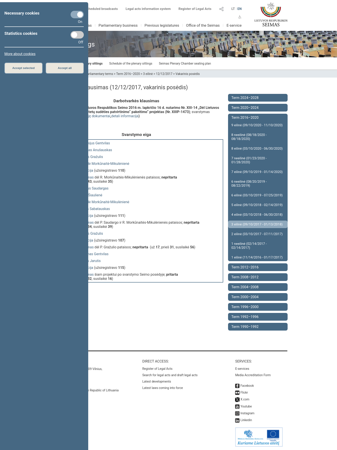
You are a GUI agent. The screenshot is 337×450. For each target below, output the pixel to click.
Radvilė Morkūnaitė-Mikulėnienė (104, 164)
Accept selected (23, 68)
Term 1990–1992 (244, 327)
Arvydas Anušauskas (95, 150)
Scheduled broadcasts (98, 9)
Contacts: (58, 361)
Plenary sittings (92, 63)
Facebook (247, 385)
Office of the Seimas (203, 25)
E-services (242, 368)
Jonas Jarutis (90, 261)
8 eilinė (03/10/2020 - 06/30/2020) (257, 149)
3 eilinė (148, 74)
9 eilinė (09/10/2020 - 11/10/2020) (257, 125)
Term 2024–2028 (244, 98)
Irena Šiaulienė (90, 195)
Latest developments (156, 381)
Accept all (65, 68)
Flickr (244, 392)
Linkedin (246, 420)
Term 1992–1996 (244, 317)
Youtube (246, 406)
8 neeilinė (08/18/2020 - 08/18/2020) (249, 137)
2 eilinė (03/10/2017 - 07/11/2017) (257, 234)
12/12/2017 (164, 74)
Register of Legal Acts (194, 9)
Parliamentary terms (99, 74)
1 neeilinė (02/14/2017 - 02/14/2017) (249, 246)
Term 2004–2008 (244, 287)
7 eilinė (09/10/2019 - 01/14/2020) (257, 172)
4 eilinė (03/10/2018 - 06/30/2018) (257, 215)
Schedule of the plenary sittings (130, 63)
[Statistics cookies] (77, 35)
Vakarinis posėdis (188, 74)
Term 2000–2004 (244, 297)
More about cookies (20, 54)
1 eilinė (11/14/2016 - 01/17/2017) (257, 257)
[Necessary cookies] (77, 14)
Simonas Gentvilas (94, 254)
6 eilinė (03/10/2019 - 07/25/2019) (257, 195)
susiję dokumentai (96, 116)
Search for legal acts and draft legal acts (170, 375)
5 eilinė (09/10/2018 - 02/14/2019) (257, 205)
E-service (234, 25)
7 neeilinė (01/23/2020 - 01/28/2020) (249, 160)
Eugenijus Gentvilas (94, 143)
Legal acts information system (148, 9)
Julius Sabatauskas (94, 209)
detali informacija (125, 116)
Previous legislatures (161, 25)
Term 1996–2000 (244, 307)
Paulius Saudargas (94, 188)
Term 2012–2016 (244, 267)
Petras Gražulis (91, 157)
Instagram (247, 413)
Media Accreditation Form (253, 375)
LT (233, 9)
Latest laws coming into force (162, 388)
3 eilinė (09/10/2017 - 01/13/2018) (257, 224)
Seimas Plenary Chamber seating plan (185, 63)
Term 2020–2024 (244, 108)
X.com (244, 399)
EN (239, 9)
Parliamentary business (118, 25)
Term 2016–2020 (128, 74)
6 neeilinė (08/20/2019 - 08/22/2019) (249, 184)
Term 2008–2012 (244, 277)
